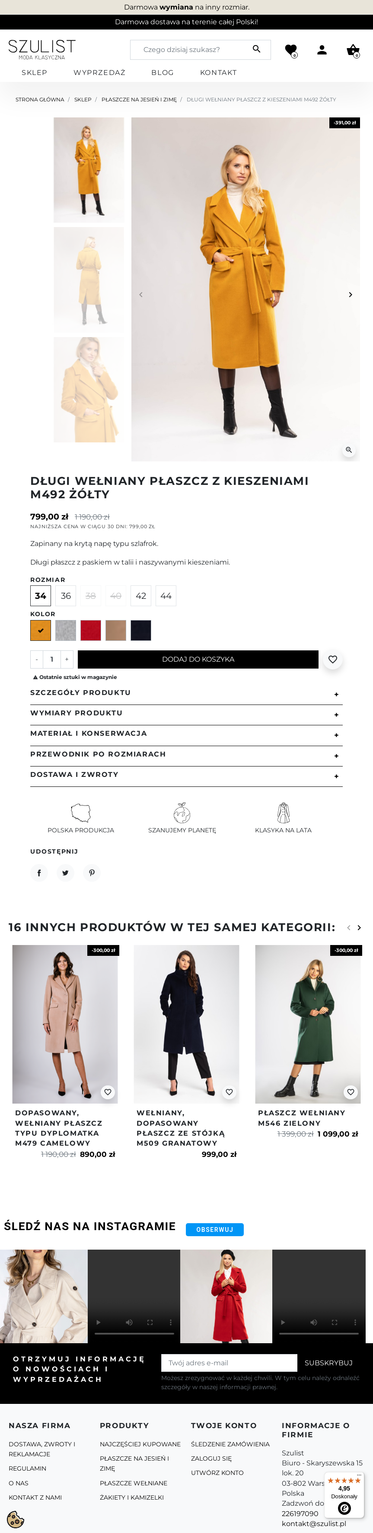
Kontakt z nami (35, 1497)
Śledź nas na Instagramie (90, 1226)
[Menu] (359, 1477)
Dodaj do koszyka (198, 659)
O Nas (19, 1483)
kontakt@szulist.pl (314, 1524)
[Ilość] (52, 659)
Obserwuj (214, 1229)
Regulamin (27, 1468)
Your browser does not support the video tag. (134, 1296)
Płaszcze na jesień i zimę (139, 99)
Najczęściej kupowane (140, 1444)
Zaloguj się (211, 1458)
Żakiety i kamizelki (132, 1497)
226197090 (300, 1514)
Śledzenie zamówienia (230, 1444)
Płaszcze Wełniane (133, 1483)
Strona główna (40, 99)
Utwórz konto (217, 1473)
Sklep (83, 99)
